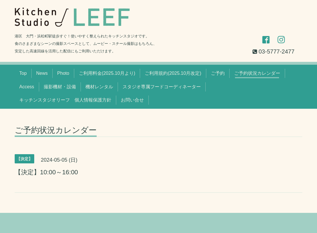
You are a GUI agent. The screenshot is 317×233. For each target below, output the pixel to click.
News (42, 73)
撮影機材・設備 (60, 86)
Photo (63, 73)
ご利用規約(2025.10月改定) (173, 73)
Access (26, 86)
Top (23, 73)
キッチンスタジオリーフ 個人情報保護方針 (65, 100)
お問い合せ (132, 100)
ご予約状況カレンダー (257, 73)
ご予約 (218, 73)
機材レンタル (99, 86)
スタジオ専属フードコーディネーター (162, 86)
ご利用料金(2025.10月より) (107, 73)
